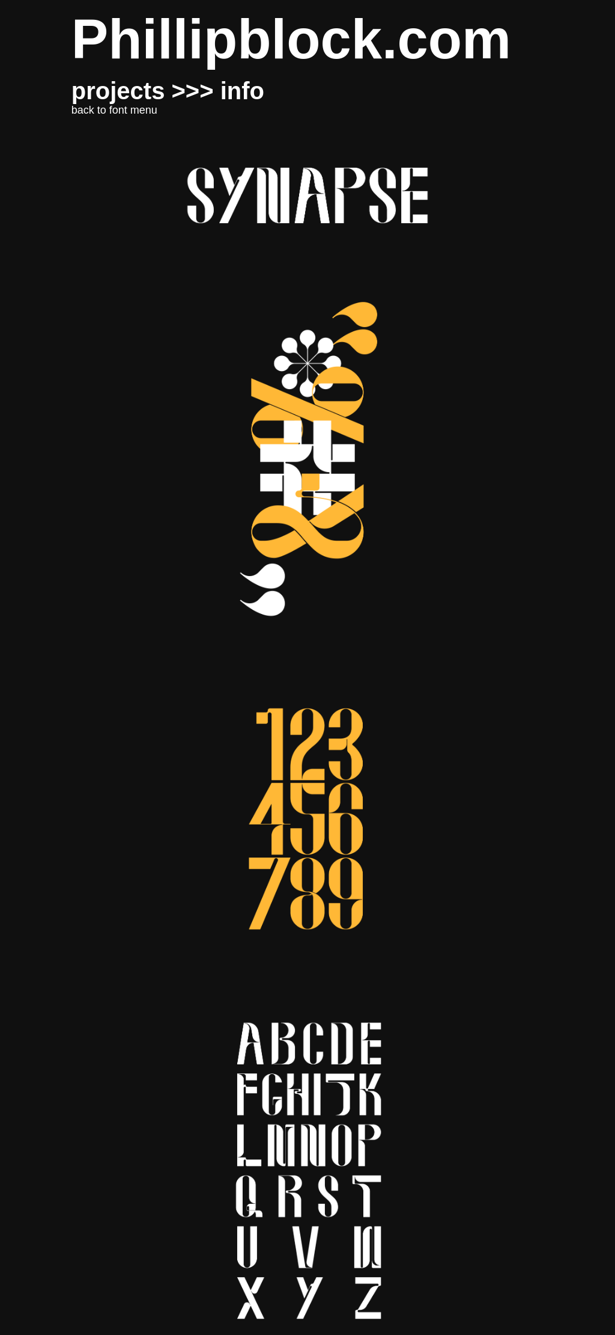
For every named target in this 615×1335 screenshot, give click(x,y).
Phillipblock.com (291, 39)
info (242, 91)
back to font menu (114, 110)
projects (118, 91)
